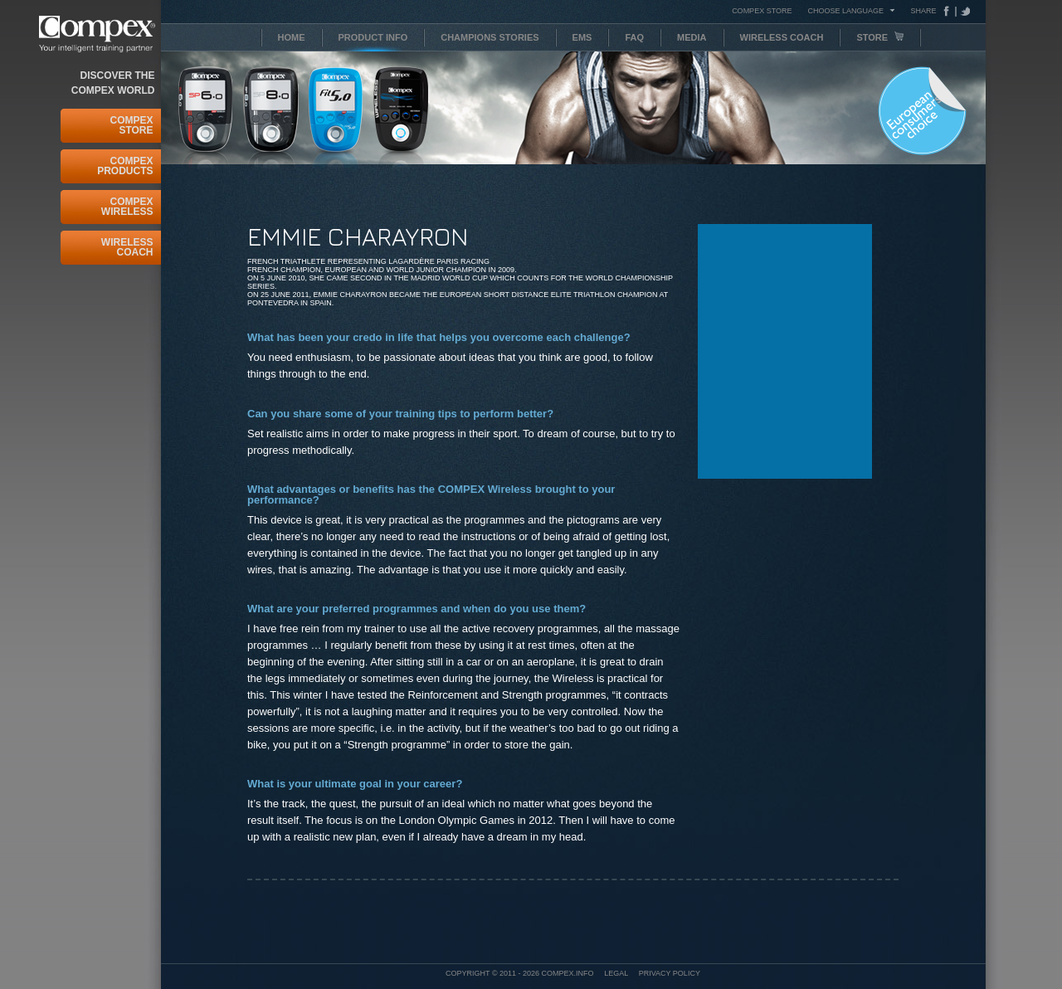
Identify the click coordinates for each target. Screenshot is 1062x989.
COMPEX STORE (762, 11)
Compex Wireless (127, 207)
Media (691, 37)
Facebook (950, 11)
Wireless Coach (127, 247)
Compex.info (568, 973)
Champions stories (489, 37)
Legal (616, 973)
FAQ (634, 37)
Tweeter (963, 11)
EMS (582, 37)
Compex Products (125, 166)
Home (291, 37)
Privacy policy (669, 973)
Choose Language (845, 10)
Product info (373, 37)
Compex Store (131, 125)
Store (880, 37)
